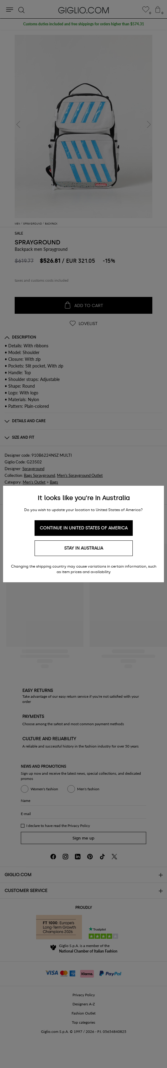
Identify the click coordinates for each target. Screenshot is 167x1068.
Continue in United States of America (84, 528)
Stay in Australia (83, 548)
